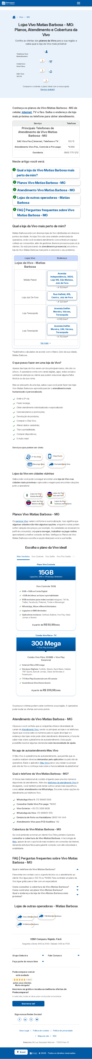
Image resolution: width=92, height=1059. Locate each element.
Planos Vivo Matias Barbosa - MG (41, 183)
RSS (54, 1036)
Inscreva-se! (28, 1003)
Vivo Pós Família (64, 556)
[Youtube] (37, 1019)
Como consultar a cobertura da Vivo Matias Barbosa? (40, 887)
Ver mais (44, 343)
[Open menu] (79, 3)
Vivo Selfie (50, 556)
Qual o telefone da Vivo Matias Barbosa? (33, 869)
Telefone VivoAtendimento (22, 55)
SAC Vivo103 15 (20, 75)
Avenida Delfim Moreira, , (62, 311)
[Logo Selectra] (8, 3)
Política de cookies (41, 1030)
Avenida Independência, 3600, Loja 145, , (62, 278)
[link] (22, 978)
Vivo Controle (37, 556)
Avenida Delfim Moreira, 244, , (62, 329)
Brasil (21, 1052)
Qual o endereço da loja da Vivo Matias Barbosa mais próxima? (40, 895)
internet (27, 112)
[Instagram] (31, 1019)
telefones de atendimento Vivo (62, 782)
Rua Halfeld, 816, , (62, 296)
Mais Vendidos (23, 556)
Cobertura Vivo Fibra (20, 65)
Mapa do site (43, 1036)
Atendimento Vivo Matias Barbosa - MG (46, 190)
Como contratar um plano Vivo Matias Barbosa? (37, 890)
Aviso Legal (24, 1030)
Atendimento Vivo (30, 729)
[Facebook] (19, 1019)
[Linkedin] (25, 1019)
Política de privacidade (63, 1030)
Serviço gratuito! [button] (47, 89)
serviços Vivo (21, 521)
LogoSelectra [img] (33, 1053)
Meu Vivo (44, 762)
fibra (14, 841)
